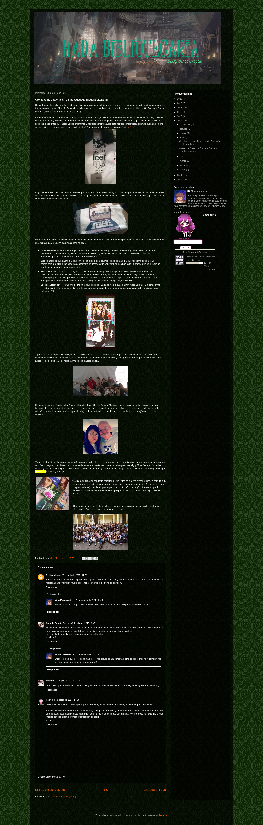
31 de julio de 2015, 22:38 (68, 680)
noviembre (185, 124)
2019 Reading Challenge (195, 251)
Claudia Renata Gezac (57, 623)
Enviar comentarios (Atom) (62, 796)
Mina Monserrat (63, 600)
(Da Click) (130, 127)
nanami (50, 680)
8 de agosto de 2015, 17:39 (65, 700)
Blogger (163, 815)
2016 (180, 116)
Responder (51, 587)
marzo (183, 161)
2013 (180, 179)
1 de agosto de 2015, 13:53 (89, 600)
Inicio (104, 789)
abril (182, 156)
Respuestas (55, 594)
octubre (184, 129)
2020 (180, 99)
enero (183, 169)
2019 (180, 103)
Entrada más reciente (50, 789)
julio (182, 137)
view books (211, 269)
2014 (180, 175)
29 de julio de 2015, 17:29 (74, 575)
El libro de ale (53, 575)
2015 (180, 120)
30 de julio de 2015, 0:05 (82, 623)
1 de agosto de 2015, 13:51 (89, 654)
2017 (180, 112)
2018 (180, 107)
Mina (188, 257)
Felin (48, 700)
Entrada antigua (155, 789)
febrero (183, 165)
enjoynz (133, 815)
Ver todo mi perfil (182, 212)
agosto (183, 133)
